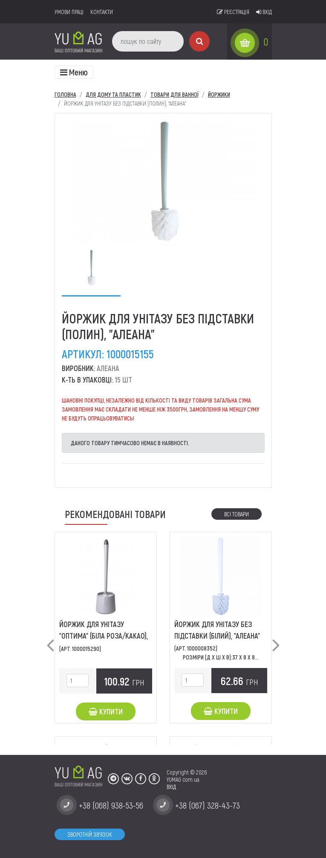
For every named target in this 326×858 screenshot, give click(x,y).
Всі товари (236, 514)
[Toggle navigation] (74, 72)
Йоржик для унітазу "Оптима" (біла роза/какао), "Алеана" (103, 635)
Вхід (264, 11)
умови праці (69, 11)
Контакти (101, 11)
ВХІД (171, 786)
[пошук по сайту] (148, 41)
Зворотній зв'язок (89, 834)
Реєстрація (233, 11)
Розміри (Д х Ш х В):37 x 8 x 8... (221, 657)
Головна (65, 94)
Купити (106, 711)
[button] (50, 638)
